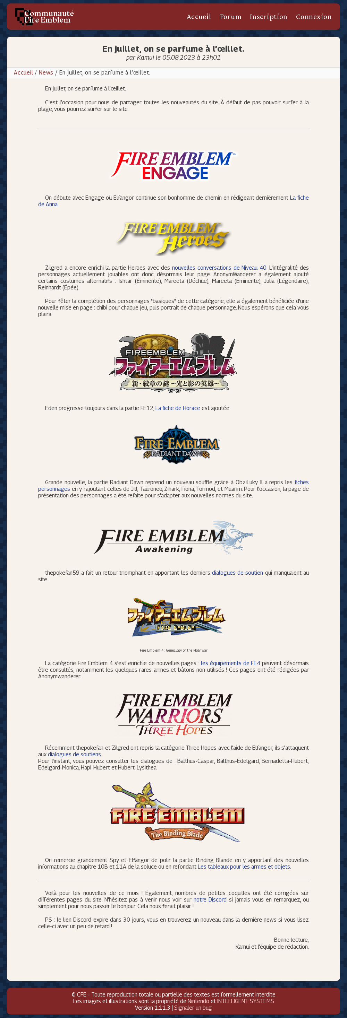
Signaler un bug (193, 1007)
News (46, 72)
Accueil (199, 16)
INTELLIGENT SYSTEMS (245, 1001)
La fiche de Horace (177, 408)
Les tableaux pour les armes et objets (244, 866)
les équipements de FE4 (230, 663)
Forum (231, 16)
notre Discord (210, 899)
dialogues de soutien (237, 572)
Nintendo (198, 1001)
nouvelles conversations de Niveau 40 (219, 267)
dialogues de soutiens (74, 754)
